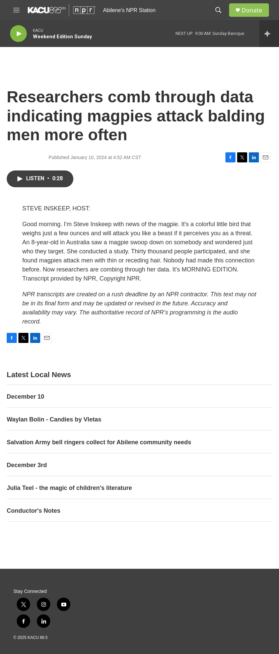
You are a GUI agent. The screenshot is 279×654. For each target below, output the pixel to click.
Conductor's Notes (33, 510)
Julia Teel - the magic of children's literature (69, 488)
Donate (251, 10)
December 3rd (27, 465)
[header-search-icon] (218, 10)
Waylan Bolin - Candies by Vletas (54, 419)
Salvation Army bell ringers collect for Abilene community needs (99, 442)
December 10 (25, 396)
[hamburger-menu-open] (16, 10)
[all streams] (269, 33)
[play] (18, 34)
